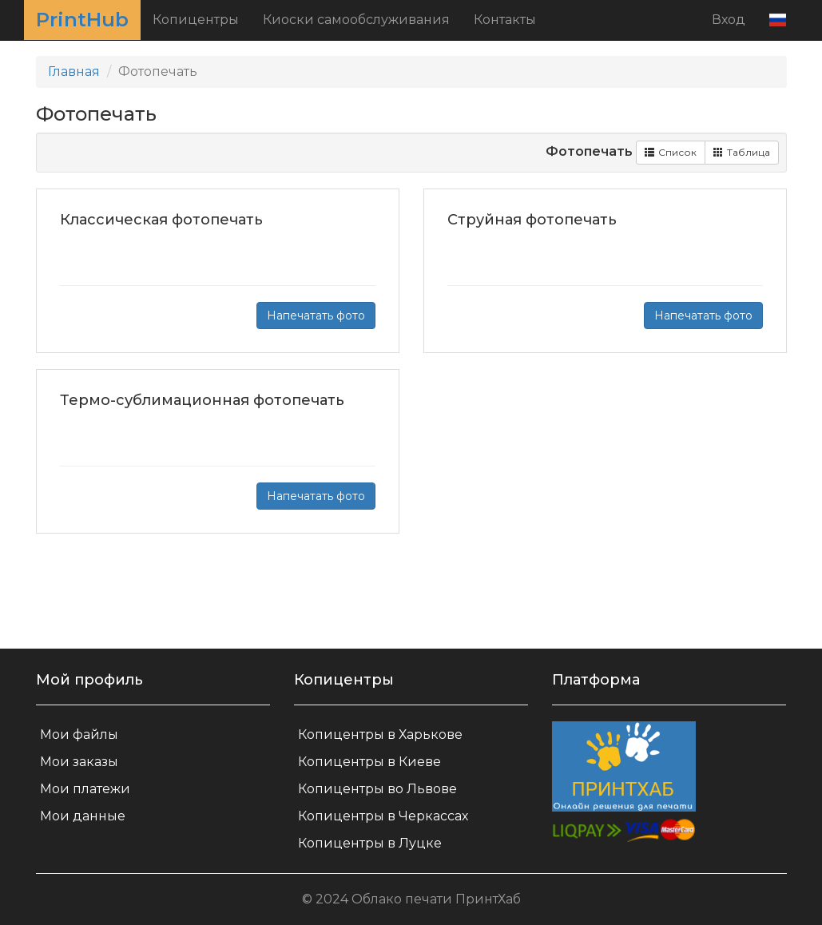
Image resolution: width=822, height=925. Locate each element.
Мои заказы (79, 761)
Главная (74, 71)
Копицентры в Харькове (380, 734)
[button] (777, 20)
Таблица (741, 152)
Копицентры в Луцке (370, 843)
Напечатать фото (316, 315)
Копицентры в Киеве (369, 761)
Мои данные (82, 816)
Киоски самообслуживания (356, 19)
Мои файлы (79, 734)
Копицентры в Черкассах (383, 816)
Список (671, 152)
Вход (728, 19)
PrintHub (82, 19)
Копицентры (196, 19)
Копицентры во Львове (377, 788)
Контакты (505, 19)
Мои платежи (85, 788)
